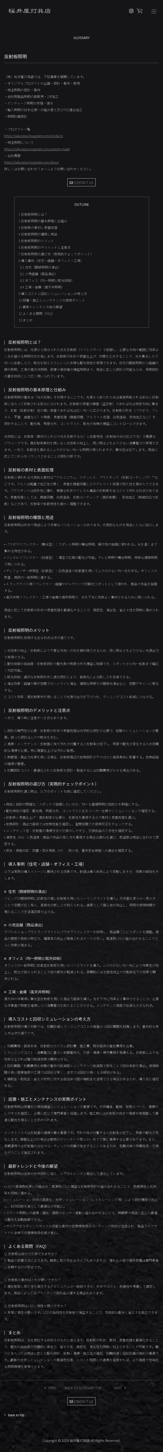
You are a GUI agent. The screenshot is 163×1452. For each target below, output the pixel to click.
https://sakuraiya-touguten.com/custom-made (37, 148)
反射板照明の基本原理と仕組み (43, 220)
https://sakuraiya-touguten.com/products (33, 135)
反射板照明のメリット (36, 240)
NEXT (118, 1387)
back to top (16, 1415)
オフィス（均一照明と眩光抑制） (47, 280)
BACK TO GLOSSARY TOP (83, 1387)
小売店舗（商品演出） (39, 273)
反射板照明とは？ (33, 214)
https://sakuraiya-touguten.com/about (31, 162)
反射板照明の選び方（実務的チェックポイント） (56, 253)
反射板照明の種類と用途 (38, 234)
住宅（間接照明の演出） (40, 267)
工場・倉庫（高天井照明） (42, 286)
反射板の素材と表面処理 (38, 227)
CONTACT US (81, 182)
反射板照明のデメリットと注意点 (44, 247)
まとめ (26, 320)
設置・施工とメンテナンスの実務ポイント (52, 300)
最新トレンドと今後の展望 (40, 306)
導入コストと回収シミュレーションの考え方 (53, 293)
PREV (52, 1387)
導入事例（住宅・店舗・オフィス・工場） (51, 260)
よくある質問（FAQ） (37, 313)
